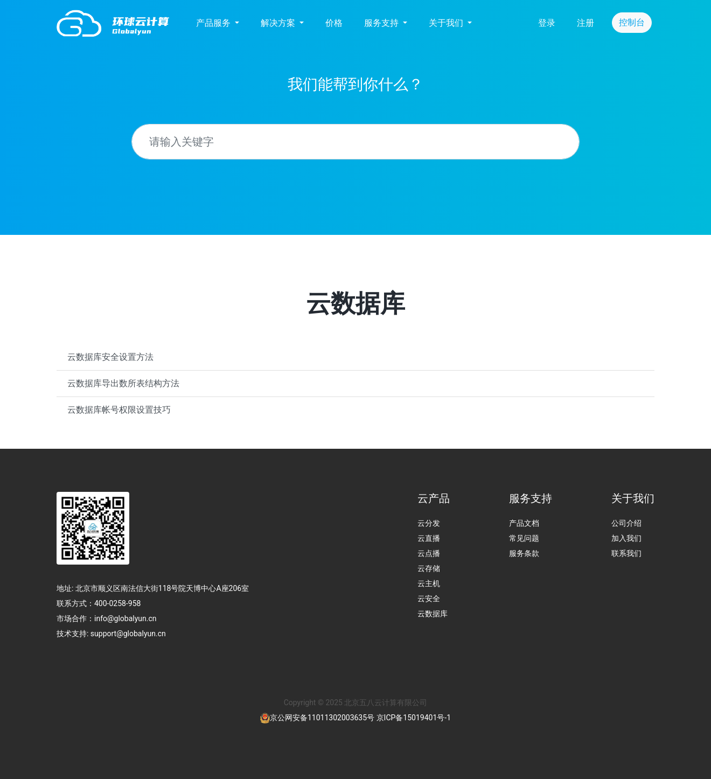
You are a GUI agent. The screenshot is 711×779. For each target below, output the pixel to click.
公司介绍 (626, 523)
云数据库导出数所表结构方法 (123, 383)
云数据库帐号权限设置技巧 (119, 410)
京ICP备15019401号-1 (414, 717)
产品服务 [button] (214, 23)
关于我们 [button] (447, 23)
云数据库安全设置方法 (110, 357)
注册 (585, 23)
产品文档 (524, 523)
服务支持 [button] (382, 23)
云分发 (428, 523)
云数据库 (432, 613)
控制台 (632, 22)
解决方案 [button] (279, 23)
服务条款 (524, 553)
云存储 (428, 568)
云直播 (428, 538)
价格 (334, 23)
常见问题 (524, 538)
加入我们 (626, 538)
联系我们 (626, 553)
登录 (546, 23)
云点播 (428, 553)
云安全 (428, 598)
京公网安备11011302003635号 (322, 717)
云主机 (428, 583)
